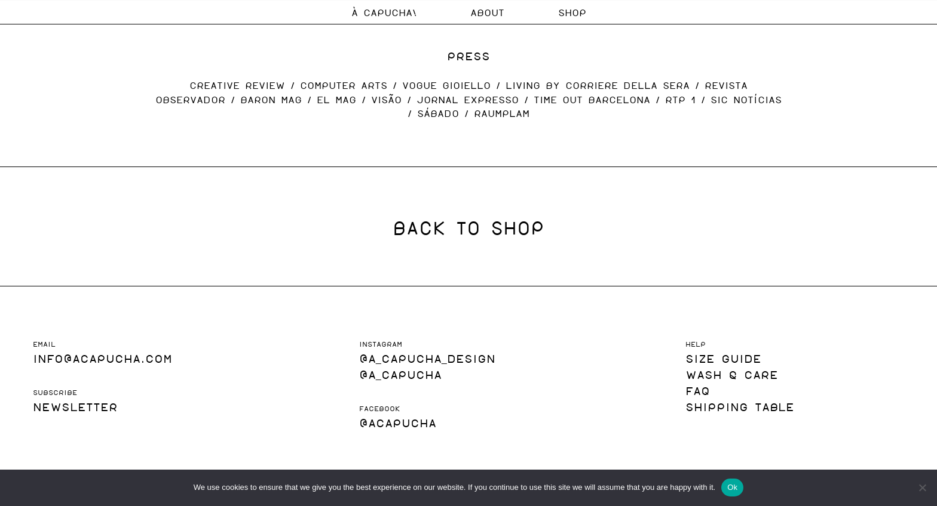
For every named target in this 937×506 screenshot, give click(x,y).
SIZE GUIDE (723, 357)
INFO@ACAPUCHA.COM (102, 357)
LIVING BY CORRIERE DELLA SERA (598, 85)
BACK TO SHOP (468, 227)
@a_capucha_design (427, 357)
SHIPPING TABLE (739, 406)
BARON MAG (271, 99)
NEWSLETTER (75, 406)
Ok (732, 487)
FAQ (697, 390)
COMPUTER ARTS (343, 85)
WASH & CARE (731, 374)
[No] (922, 487)
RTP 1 (680, 99)
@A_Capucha (400, 374)
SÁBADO (438, 113)
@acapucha (397, 422)
